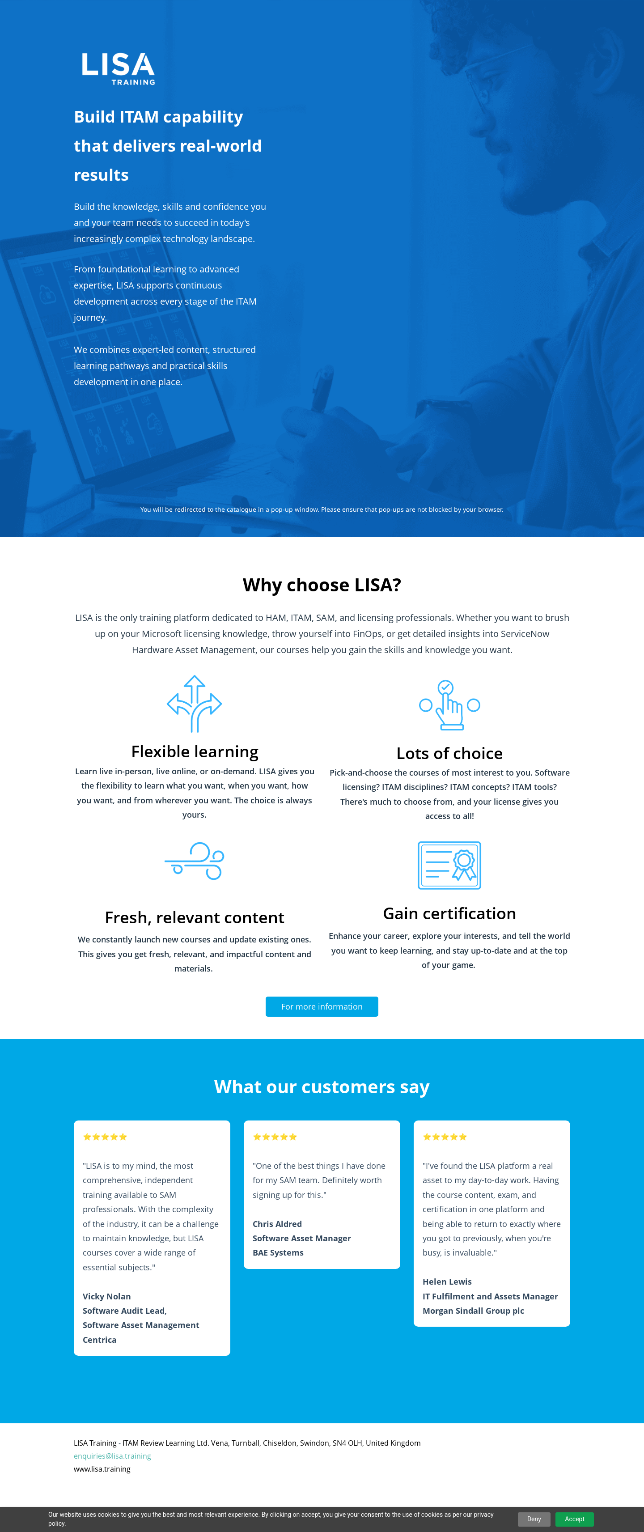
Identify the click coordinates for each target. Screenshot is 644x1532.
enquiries (90, 1456)
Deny (534, 1519)
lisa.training (131, 1456)
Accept (575, 1519)
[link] (194, 674)
